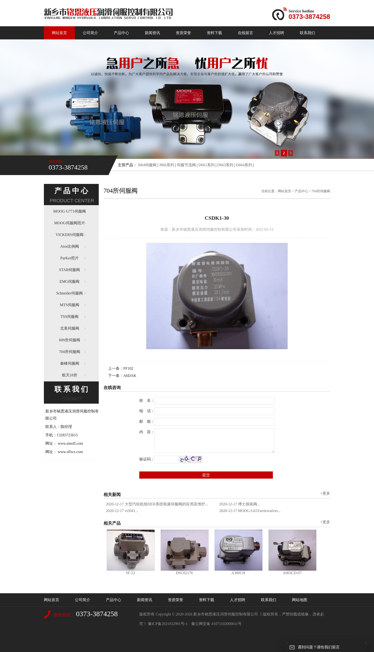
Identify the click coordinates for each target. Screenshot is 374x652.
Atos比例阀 (69, 246)
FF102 (128, 368)
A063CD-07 (292, 573)
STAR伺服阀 (69, 270)
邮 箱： (147, 421)
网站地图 (299, 600)
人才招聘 (276, 33)
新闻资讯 (152, 33)
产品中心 (121, 33)
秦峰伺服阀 (69, 363)
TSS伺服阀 (70, 317)
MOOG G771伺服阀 (69, 211)
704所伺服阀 (69, 352)
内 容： (147, 432)
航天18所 (69, 375)
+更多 (325, 493)
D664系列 (244, 165)
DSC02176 (184, 573)
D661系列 (206, 165)
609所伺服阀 (69, 340)
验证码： (147, 459)
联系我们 (307, 33)
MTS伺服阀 (69, 305)
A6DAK (129, 376)
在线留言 (245, 33)
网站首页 (59, 33)
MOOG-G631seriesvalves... (250, 511)
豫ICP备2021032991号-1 (167, 624)
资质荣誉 (183, 33)
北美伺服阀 (69, 328)
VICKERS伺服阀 (69, 235)
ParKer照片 (69, 258)
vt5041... (122, 511)
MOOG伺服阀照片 (69, 223)
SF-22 (130, 573)
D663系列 (225, 165)
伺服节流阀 (186, 165)
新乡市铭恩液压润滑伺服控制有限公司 (225, 614)
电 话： (147, 411)
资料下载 (214, 33)
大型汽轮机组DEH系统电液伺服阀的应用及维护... (157, 504)
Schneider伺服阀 (69, 293)
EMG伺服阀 (70, 281)
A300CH (238, 573)
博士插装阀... (239, 504)
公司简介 (90, 33)
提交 (206, 475)
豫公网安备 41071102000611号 (216, 624)
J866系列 (166, 165)
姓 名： (147, 400)
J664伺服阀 (147, 165)
